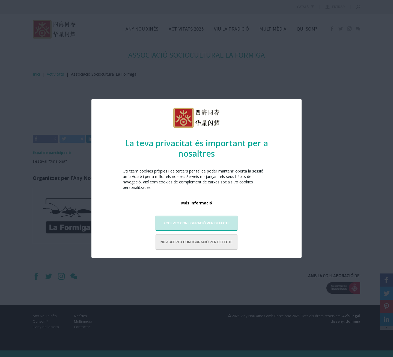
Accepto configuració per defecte (196, 223)
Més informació (196, 203)
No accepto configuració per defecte (196, 242)
